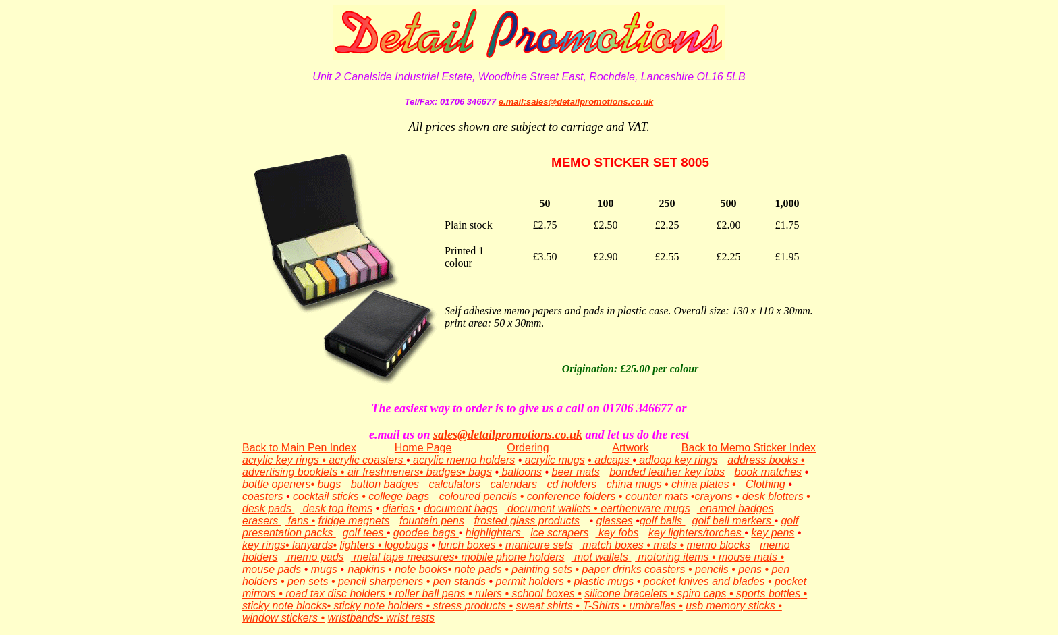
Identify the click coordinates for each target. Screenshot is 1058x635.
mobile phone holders (513, 557)
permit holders (531, 581)
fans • (300, 520)
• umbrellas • (651, 605)
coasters (262, 496)
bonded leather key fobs (667, 472)
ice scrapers (559, 533)
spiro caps (702, 593)
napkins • (369, 569)
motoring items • (675, 557)
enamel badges (735, 508)
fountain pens (431, 520)
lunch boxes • (470, 545)
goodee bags (426, 533)
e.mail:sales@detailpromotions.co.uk (576, 101)
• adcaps (610, 460)
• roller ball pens (426, 593)
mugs (324, 569)
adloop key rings (677, 460)
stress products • (471, 605)
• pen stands (457, 581)
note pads (476, 569)
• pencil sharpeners (377, 581)
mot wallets (602, 557)
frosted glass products (527, 520)
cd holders (571, 484)
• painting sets (538, 569)
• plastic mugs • (603, 581)
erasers (261, 520)
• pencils (708, 569)
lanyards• (313, 545)
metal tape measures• (406, 557)
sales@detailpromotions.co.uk (507, 434)
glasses (614, 520)
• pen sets (305, 581)
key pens (772, 533)
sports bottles (768, 593)
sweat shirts (544, 605)
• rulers (485, 593)
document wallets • (553, 508)
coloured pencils (476, 496)
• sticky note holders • (378, 605)
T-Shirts (600, 605)
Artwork (630, 447)
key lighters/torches (696, 533)
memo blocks (718, 545)
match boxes (613, 545)
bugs (327, 484)
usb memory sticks (730, 605)
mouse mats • (750, 557)
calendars (514, 484)
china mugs (634, 484)
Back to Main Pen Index (299, 447)
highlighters (495, 533)
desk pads (268, 508)
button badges (383, 484)
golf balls (663, 520)
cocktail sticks (326, 496)
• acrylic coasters (364, 460)
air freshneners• (385, 472)
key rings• (265, 545)
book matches (768, 472)
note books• (421, 569)
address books (764, 460)
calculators (453, 484)
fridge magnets (354, 520)
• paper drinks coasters (631, 569)
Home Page (423, 447)
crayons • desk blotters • (752, 496)
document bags (460, 508)
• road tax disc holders (333, 593)
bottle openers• (278, 484)
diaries (400, 508)
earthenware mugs (645, 508)
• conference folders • (572, 496)
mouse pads (271, 569)
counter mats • (660, 496)
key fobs (616, 533)
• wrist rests (407, 618)
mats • (668, 545)
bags (479, 472)
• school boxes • (543, 593)
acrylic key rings (282, 460)
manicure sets (539, 545)
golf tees (365, 533)
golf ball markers (733, 520)
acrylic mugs (553, 460)
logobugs (406, 545)
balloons (520, 472)
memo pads (314, 557)
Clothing (765, 484)
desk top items (336, 508)
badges (444, 472)
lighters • (362, 545)
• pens (745, 569)
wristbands (353, 618)
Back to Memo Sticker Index (748, 447)
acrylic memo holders (463, 460)
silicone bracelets (627, 593)
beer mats (576, 472)
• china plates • (700, 484)
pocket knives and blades (702, 581)
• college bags (397, 496)
